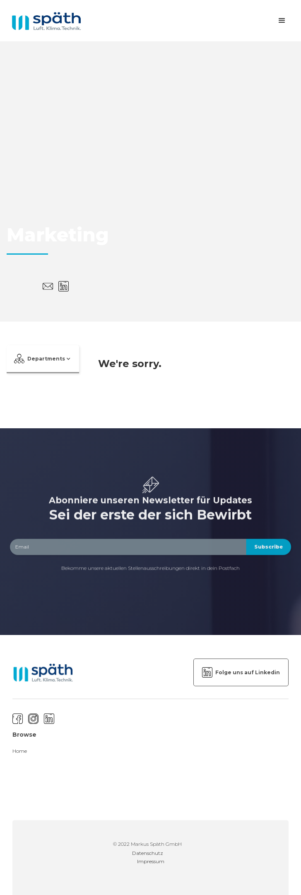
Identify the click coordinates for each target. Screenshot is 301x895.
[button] (282, 20)
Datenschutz (147, 853)
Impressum (150, 861)
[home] (44, 21)
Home (19, 751)
